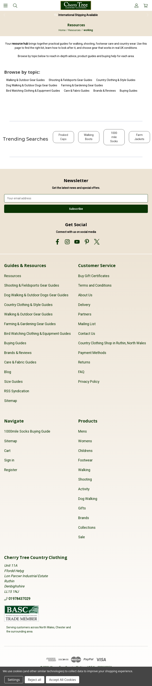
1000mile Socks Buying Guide (27, 431)
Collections (87, 528)
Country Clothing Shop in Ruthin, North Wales (112, 343)
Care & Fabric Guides (76, 90)
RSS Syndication (16, 391)
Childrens (85, 451)
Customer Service (97, 265)
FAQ (81, 372)
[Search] (15, 5)
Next (148, 15)
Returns (84, 362)
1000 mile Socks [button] (114, 137)
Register (10, 470)
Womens (85, 441)
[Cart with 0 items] (145, 5)
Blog (7, 372)
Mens (82, 431)
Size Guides (13, 382)
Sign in (9, 460)
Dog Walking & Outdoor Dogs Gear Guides (31, 85)
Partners (84, 314)
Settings (14, 680)
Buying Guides (128, 90)
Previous (4, 15)
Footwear (85, 460)
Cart (7, 451)
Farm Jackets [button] (139, 137)
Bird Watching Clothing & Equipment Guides (33, 90)
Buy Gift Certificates (93, 276)
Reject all (34, 680)
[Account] (136, 5)
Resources (12, 276)
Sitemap (10, 401)
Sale (81, 537)
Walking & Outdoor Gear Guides (25, 80)
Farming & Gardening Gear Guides (82, 85)
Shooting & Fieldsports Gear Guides (70, 80)
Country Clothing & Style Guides (115, 80)
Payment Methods (92, 353)
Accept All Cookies (62, 680)
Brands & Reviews (104, 90)
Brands (83, 518)
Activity (83, 489)
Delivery (84, 305)
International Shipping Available (78, 15)
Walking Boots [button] (89, 137)
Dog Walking (87, 499)
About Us (85, 295)
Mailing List (87, 324)
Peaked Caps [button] (63, 137)
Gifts (82, 508)
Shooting (85, 479)
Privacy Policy (88, 382)
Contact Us (86, 334)
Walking (84, 470)
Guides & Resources (25, 265)
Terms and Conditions (95, 285)
